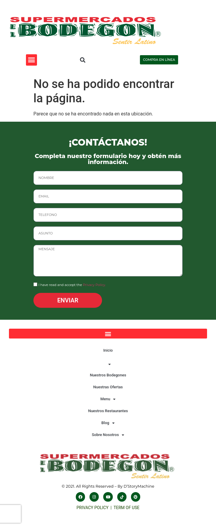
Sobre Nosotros (108, 435)
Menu (108, 399)
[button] (31, 60)
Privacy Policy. (94, 285)
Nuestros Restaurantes (108, 411)
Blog (108, 423)
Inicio (108, 350)
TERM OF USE (127, 507)
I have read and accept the (72, 285)
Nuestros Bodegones (108, 375)
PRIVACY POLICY (94, 507)
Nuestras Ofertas (108, 387)
